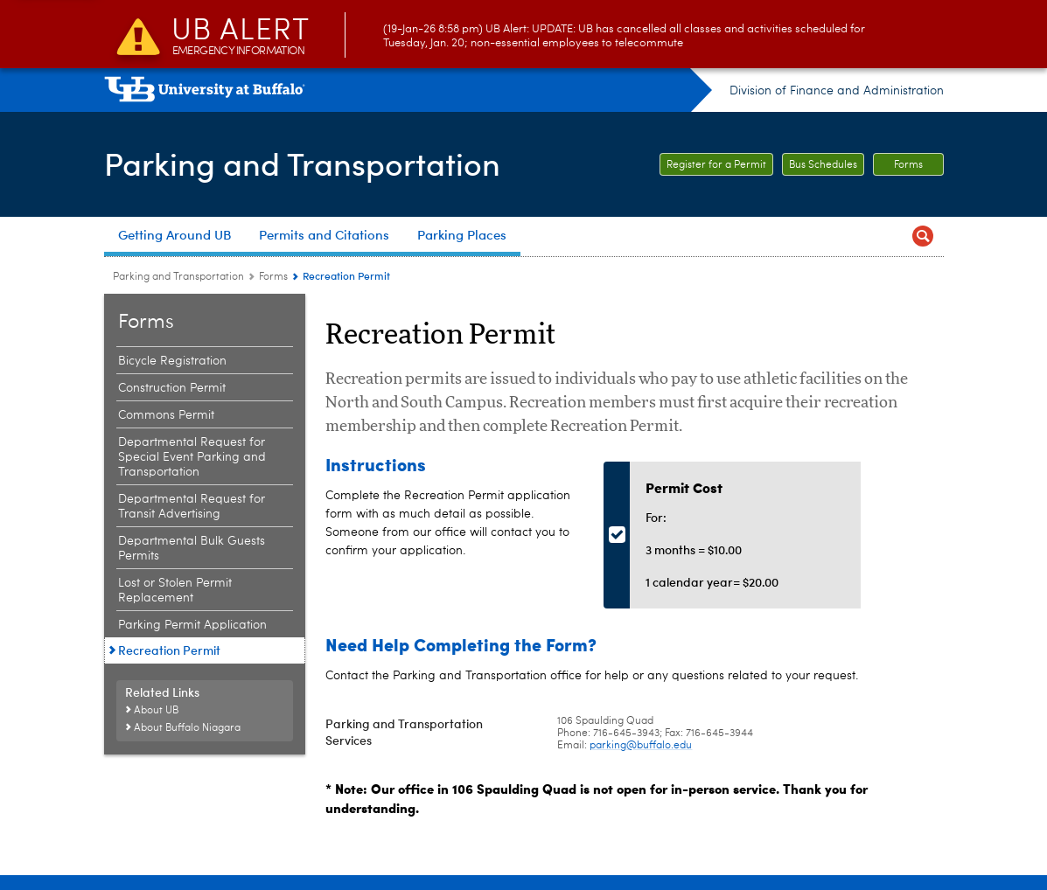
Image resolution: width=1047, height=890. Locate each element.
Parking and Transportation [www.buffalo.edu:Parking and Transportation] (178, 277)
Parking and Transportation (302, 162)
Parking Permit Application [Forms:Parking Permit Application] (192, 625)
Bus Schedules (823, 165)
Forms (908, 165)
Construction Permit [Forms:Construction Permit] (172, 388)
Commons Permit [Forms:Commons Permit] (166, 415)
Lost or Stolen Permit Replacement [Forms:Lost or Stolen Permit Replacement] (175, 590)
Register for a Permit (716, 165)
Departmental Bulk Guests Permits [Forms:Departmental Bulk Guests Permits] (191, 548)
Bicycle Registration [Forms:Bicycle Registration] (172, 361)
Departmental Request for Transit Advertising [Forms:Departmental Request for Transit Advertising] (191, 506)
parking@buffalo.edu (641, 746)
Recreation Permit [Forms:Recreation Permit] (169, 650)
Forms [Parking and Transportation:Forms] (273, 277)
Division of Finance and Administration (836, 91)
